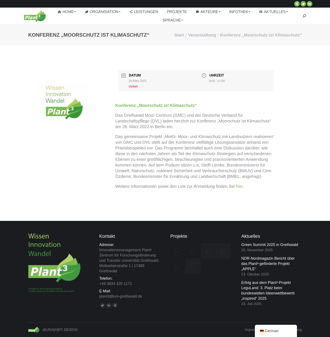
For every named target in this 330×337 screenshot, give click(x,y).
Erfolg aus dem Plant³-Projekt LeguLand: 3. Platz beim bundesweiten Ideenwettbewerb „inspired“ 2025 (268, 291)
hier (239, 186)
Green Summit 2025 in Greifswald (269, 245)
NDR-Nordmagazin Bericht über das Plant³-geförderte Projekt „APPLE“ (268, 263)
